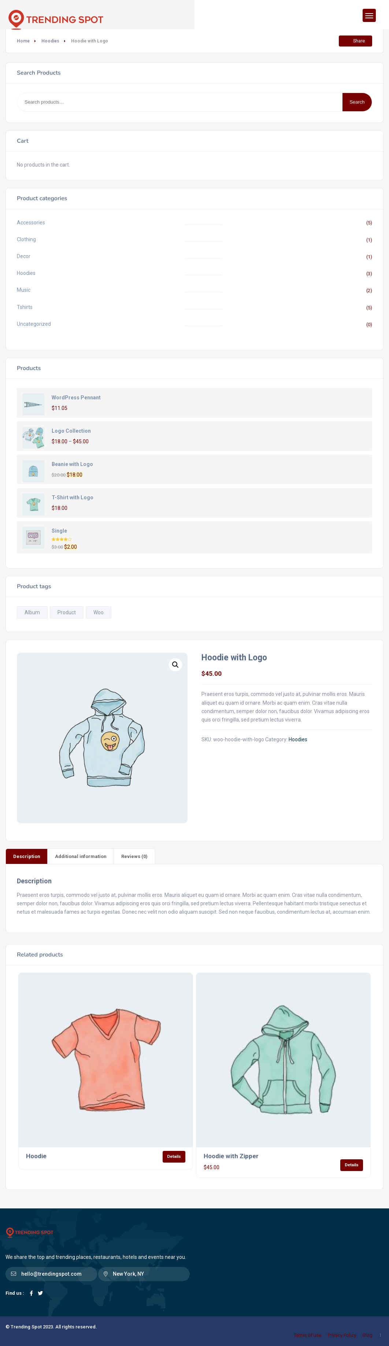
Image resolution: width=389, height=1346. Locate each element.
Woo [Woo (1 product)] (98, 612)
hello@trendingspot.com (51, 1274)
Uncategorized (34, 324)
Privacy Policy (342, 1335)
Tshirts (25, 307)
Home (23, 41)
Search (356, 102)
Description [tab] (26, 856)
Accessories (31, 222)
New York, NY (128, 1274)
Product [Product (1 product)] (67, 612)
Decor (23, 256)
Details (174, 1156)
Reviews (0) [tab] (134, 856)
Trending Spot (26, 1327)
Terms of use (307, 1335)
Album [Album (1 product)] (32, 612)
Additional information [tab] (80, 856)
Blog (368, 1335)
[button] (175, 664)
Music (23, 290)
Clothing (26, 239)
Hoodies (50, 41)
